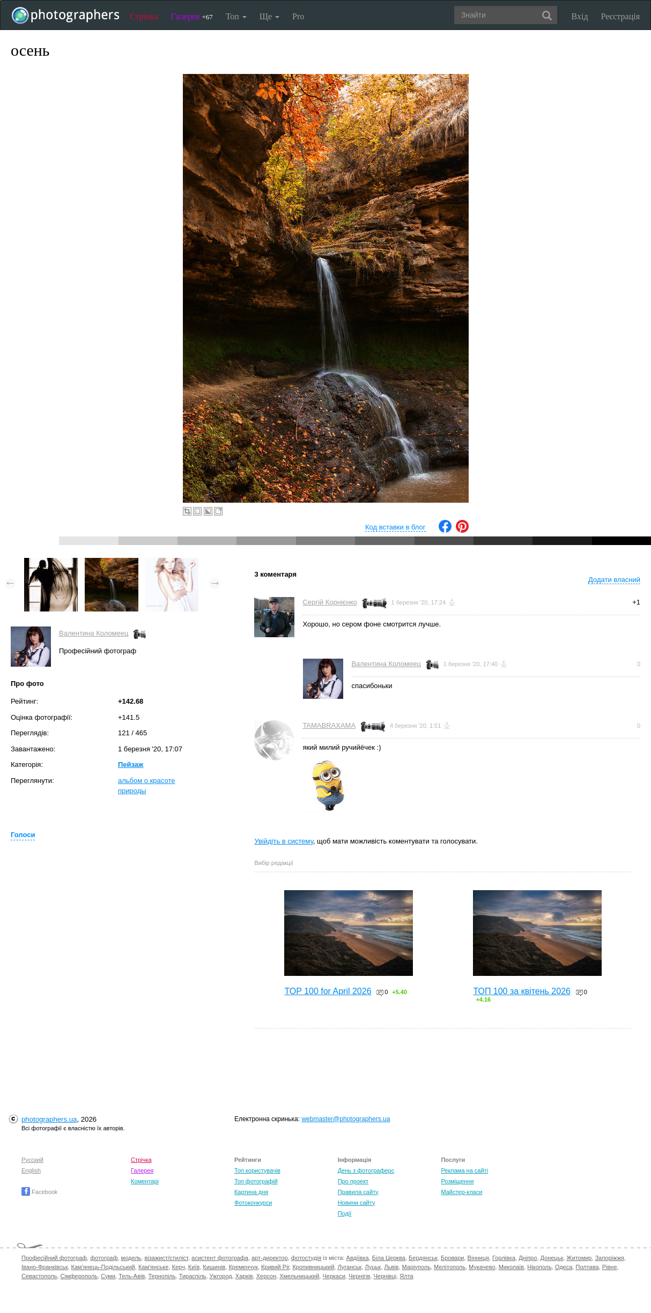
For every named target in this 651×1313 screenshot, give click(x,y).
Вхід (580, 16)
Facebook (39, 1192)
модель (131, 1258)
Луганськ (349, 1267)
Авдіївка (357, 1258)
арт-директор (269, 1258)
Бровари (452, 1258)
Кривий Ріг (275, 1267)
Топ (236, 16)
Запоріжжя (609, 1258)
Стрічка (144, 16)
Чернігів (359, 1276)
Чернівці (385, 1276)
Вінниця (478, 1258)
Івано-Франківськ (44, 1267)
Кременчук (242, 1267)
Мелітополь (449, 1267)
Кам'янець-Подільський (103, 1267)
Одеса (563, 1267)
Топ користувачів (257, 1170)
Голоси (23, 835)
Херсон (266, 1276)
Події (345, 1213)
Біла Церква (388, 1258)
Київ (193, 1267)
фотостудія (306, 1258)
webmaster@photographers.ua (345, 1119)
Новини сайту (356, 1202)
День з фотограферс (366, 1170)
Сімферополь (79, 1276)
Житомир (578, 1258)
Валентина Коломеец (93, 633)
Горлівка (503, 1258)
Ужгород (220, 1276)
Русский (32, 1160)
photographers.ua (49, 1119)
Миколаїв (511, 1267)
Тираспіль (192, 1276)
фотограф (103, 1258)
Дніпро (528, 1258)
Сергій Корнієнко (329, 602)
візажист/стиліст (166, 1258)
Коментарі (145, 1181)
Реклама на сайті (464, 1170)
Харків (244, 1276)
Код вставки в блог (395, 527)
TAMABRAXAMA (329, 725)
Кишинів (214, 1267)
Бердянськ (423, 1258)
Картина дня (251, 1192)
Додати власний (614, 580)
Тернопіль (161, 1276)
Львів (391, 1267)
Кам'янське (153, 1267)
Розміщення (457, 1181)
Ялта (406, 1276)
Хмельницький (299, 1276)
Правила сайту (358, 1192)
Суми (108, 1276)
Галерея (192, 16)
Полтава (586, 1267)
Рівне (609, 1267)
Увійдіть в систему (283, 841)
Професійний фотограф (54, 1258)
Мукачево (482, 1267)
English (31, 1170)
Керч (178, 1267)
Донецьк (551, 1258)
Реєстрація (620, 16)
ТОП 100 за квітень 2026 (522, 991)
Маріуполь (416, 1267)
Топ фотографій (256, 1181)
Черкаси (333, 1276)
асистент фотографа (219, 1258)
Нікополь (539, 1267)
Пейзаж (130, 764)
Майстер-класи (461, 1192)
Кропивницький (313, 1267)
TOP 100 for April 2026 (327, 991)
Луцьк (373, 1267)
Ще (269, 16)
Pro (298, 16)
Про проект (353, 1181)
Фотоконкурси (253, 1202)
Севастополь (39, 1276)
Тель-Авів (132, 1276)
